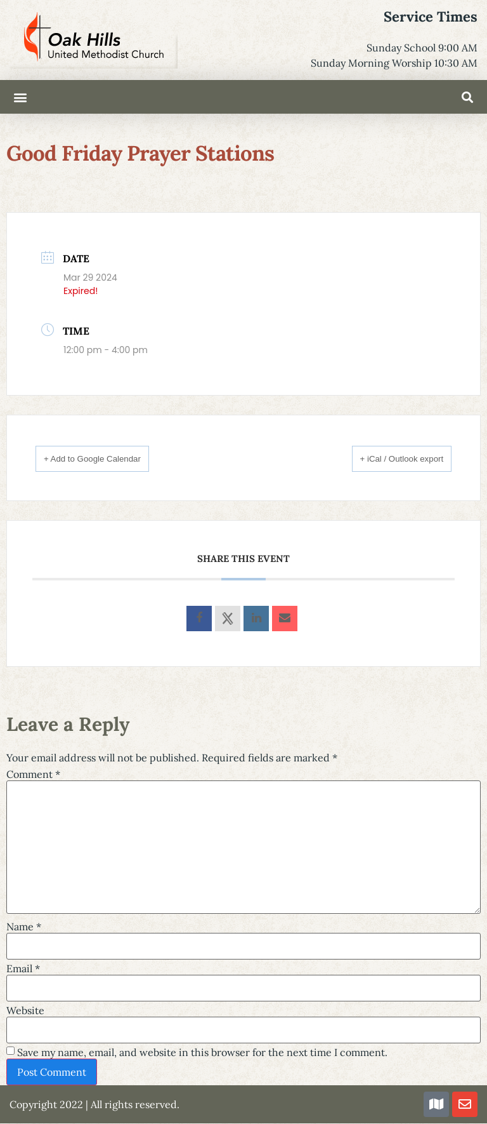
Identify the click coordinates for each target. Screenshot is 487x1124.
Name (23, 927)
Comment (33, 775)
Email (23, 969)
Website (25, 1011)
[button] (20, 96)
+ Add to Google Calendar (109, 458)
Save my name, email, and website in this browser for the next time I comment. (202, 1053)
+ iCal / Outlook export (386, 458)
